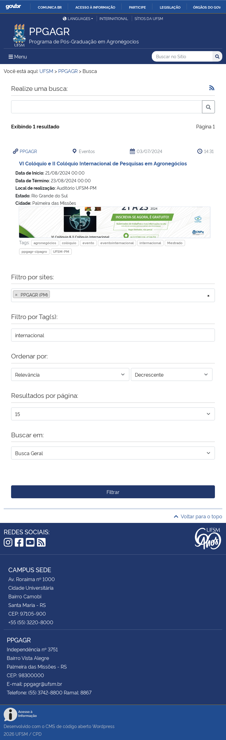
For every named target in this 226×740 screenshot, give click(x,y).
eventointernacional (117, 243)
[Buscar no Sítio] (182, 56)
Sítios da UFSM (149, 18)
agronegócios (45, 243)
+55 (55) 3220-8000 (30, 622)
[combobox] (113, 295)
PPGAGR (28, 151)
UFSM (21, 734)
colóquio (69, 243)
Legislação (170, 7)
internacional (150, 243)
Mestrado (175, 243)
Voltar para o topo (198, 516)
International (113, 18)
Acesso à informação (95, 7)
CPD (37, 734)
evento (88, 243)
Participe (137, 7)
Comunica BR (50, 7)
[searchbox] (53, 294)
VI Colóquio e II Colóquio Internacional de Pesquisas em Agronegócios (103, 163)
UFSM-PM (61, 251)
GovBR (13, 7)
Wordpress (103, 726)
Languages (76, 18)
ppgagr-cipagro (34, 251)
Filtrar (113, 491)
